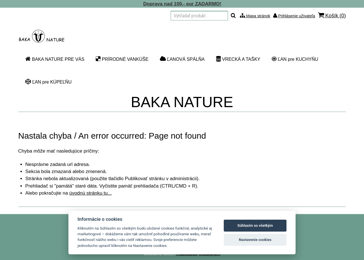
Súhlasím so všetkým (255, 225)
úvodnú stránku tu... (90, 193)
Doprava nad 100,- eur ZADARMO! (182, 4)
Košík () (332, 15)
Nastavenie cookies (255, 240)
